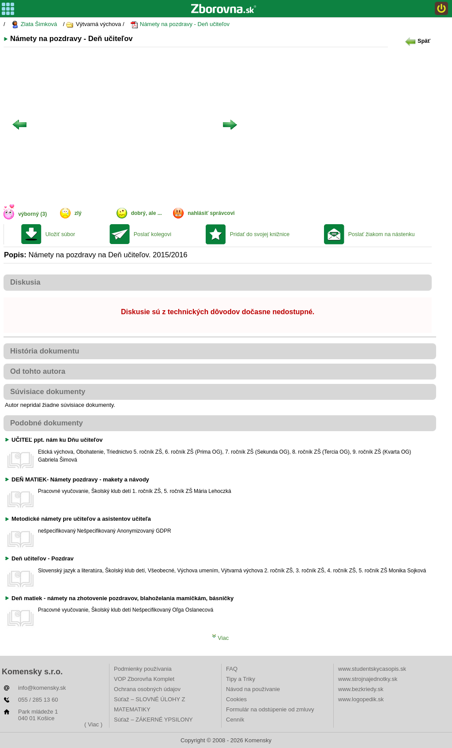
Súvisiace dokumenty (47, 391)
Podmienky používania (143, 668)
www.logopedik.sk (361, 699)
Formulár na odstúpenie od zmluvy (270, 709)
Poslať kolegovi (152, 234)
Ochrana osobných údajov (147, 689)
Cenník (235, 719)
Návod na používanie (253, 689)
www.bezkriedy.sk (360, 689)
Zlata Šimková (34, 24)
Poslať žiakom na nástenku (381, 234)
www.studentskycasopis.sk (372, 668)
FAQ (231, 668)
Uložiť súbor (60, 234)
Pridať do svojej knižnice (260, 234)
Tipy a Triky (240, 679)
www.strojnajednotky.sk (367, 679)
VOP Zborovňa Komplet (144, 679)
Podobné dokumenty (46, 423)
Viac (220, 638)
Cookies (236, 699)
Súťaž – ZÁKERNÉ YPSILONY (153, 719)
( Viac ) (93, 724)
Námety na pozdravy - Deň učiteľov (180, 24)
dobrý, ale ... (146, 213)
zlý (78, 213)
